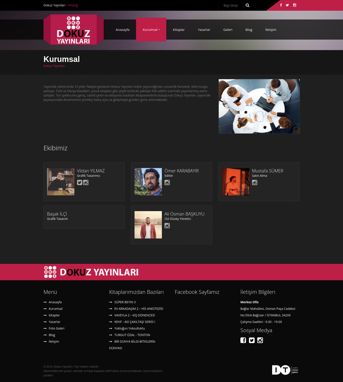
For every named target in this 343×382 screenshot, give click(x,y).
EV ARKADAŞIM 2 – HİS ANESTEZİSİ (138, 309)
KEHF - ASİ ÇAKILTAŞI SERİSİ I (134, 322)
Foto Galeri (56, 328)
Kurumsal (150, 29)
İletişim (270, 29)
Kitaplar (179, 29)
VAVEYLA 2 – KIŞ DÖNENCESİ (134, 315)
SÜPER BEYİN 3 (125, 302)
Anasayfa (123, 29)
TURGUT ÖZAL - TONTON (132, 335)
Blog (248, 29)
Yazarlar (204, 29)
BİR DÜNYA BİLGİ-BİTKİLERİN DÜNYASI (132, 344)
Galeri (227, 29)
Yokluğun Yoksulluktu (129, 328)
